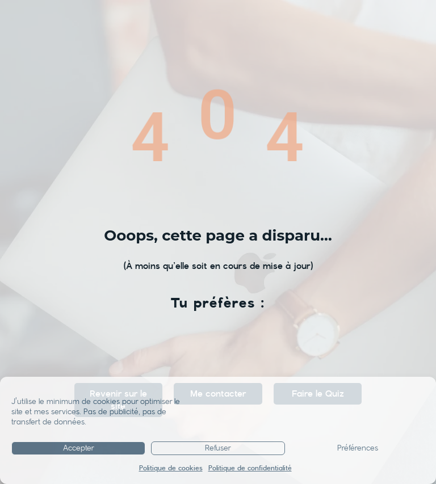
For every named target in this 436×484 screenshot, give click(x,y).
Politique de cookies (171, 468)
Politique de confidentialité (250, 468)
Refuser (218, 448)
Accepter (78, 448)
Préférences (357, 448)
